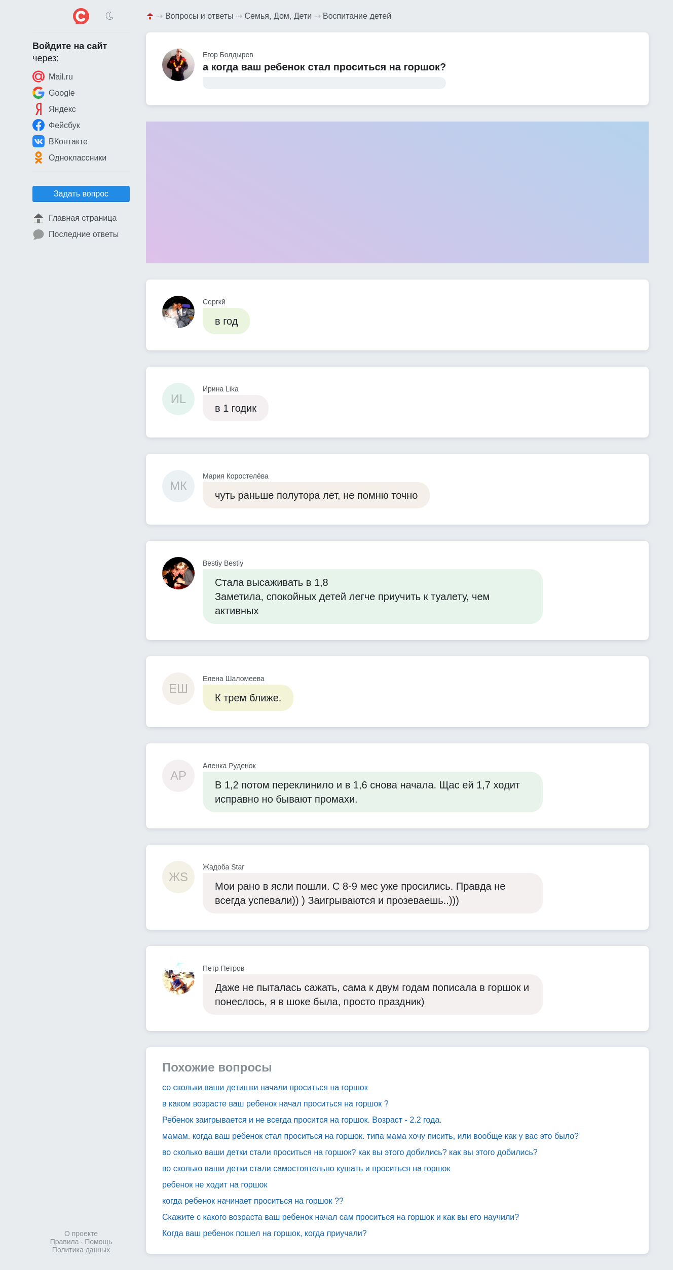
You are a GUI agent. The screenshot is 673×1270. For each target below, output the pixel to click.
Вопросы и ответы (199, 16)
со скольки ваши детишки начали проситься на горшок (265, 1087)
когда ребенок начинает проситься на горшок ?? (253, 1201)
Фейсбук (56, 125)
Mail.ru (52, 76)
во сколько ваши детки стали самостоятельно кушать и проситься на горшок (306, 1168)
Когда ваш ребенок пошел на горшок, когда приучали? (264, 1233)
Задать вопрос (81, 193)
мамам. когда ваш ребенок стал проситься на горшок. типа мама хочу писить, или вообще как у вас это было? (370, 1136)
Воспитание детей (357, 16)
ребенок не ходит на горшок (214, 1184)
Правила (64, 1242)
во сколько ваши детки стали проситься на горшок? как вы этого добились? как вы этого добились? (350, 1152)
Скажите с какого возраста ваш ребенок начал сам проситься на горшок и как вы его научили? (340, 1217)
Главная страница (74, 218)
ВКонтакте (60, 141)
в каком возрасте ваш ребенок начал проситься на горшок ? (275, 1103)
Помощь (98, 1242)
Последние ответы (75, 234)
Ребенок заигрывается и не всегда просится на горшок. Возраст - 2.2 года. (302, 1120)
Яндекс (54, 109)
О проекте (81, 1233)
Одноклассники (69, 157)
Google (53, 93)
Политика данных (81, 1250)
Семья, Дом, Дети (278, 16)
